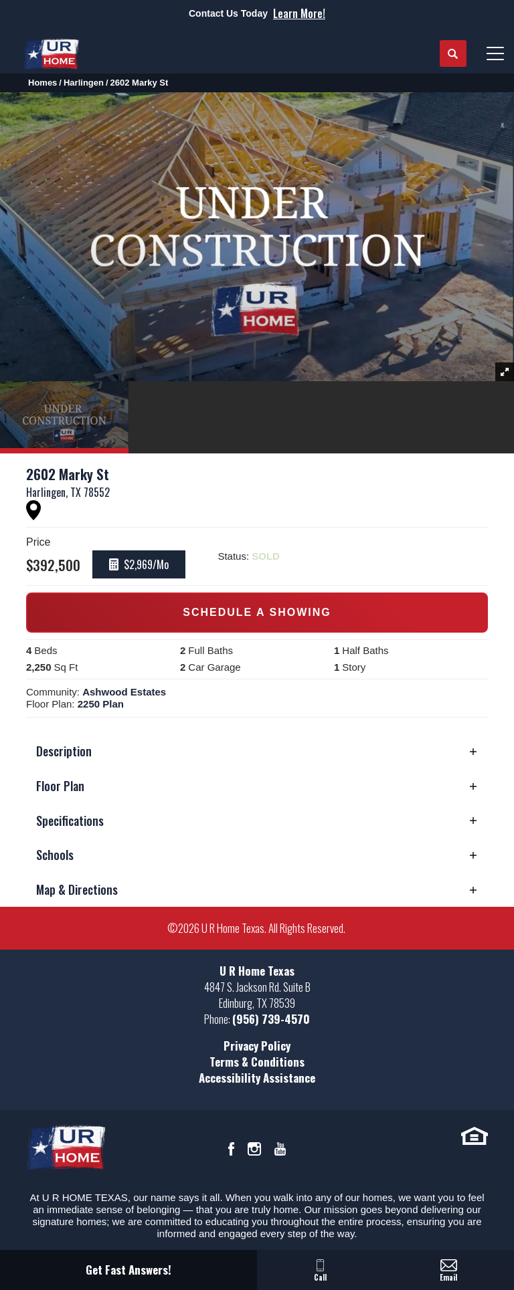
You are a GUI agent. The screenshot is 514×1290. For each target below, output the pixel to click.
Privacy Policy (257, 1045)
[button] (453, 54)
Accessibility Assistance (257, 1077)
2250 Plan (101, 704)
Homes (42, 83)
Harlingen (84, 83)
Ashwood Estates (124, 691)
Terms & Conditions (257, 1061)
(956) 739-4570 (271, 1018)
